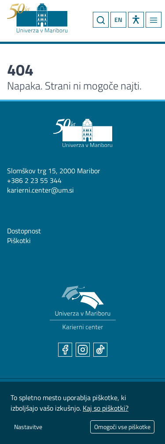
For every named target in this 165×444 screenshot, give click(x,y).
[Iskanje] (101, 20)
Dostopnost (24, 231)
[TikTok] (100, 350)
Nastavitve (28, 426)
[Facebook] (65, 350)
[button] (136, 20)
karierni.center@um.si (40, 190)
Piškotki (19, 240)
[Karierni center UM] (82, 307)
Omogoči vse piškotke (122, 426)
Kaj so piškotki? (105, 408)
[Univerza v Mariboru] (82, 132)
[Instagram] (83, 350)
